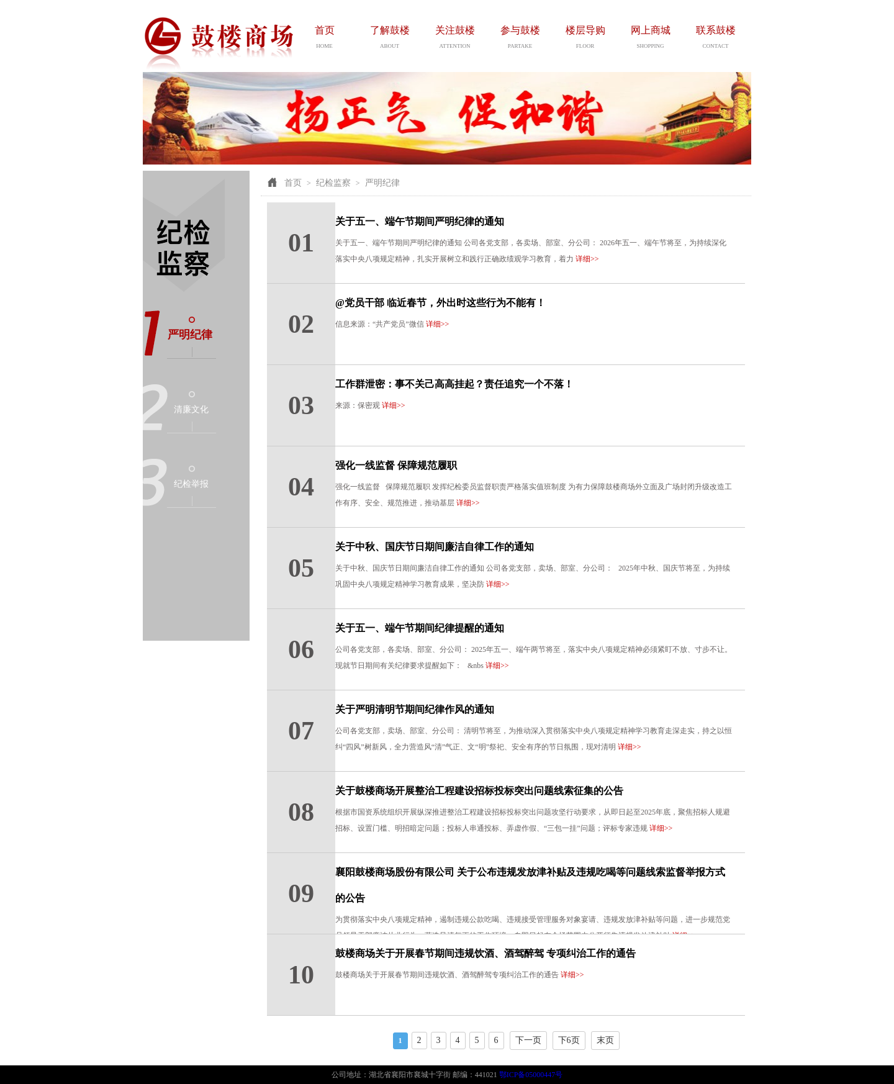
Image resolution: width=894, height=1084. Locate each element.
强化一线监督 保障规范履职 (396, 465)
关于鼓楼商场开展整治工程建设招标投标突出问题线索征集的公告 (479, 790)
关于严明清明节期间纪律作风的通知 (414, 709)
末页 (605, 1040)
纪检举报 (191, 484)
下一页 (528, 1040)
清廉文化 (191, 409)
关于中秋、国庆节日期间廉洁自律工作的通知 (434, 546)
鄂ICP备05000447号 (531, 1074)
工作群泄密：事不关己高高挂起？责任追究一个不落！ (454, 384)
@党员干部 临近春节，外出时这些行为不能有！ (440, 302)
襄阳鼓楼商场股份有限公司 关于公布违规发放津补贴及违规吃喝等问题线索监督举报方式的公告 (530, 885)
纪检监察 (333, 182)
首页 (293, 182)
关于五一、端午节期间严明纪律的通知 (419, 221)
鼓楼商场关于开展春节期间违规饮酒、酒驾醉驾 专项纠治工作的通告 (485, 953)
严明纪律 (190, 334)
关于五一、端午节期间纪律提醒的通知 (419, 628)
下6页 (569, 1040)
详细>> (587, 259)
